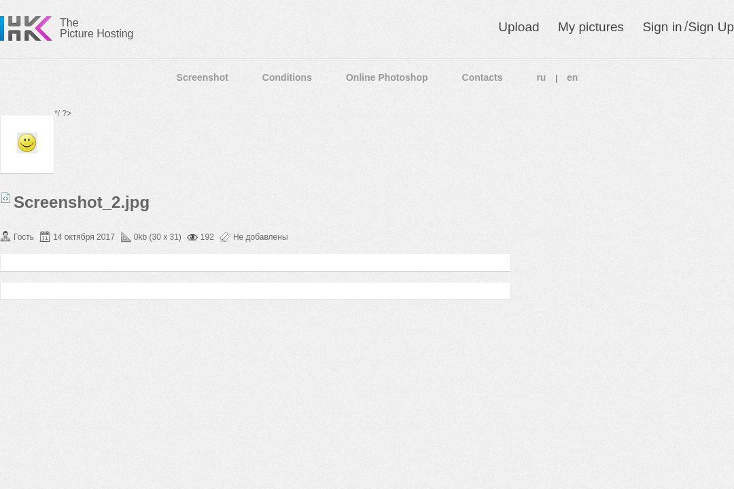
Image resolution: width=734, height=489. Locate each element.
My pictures (591, 27)
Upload (518, 27)
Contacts (482, 77)
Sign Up (711, 27)
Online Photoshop (387, 77)
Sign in (662, 27)
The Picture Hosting (97, 28)
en (572, 77)
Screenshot (202, 77)
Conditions (287, 77)
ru (541, 77)
